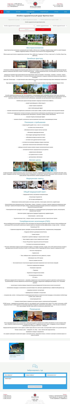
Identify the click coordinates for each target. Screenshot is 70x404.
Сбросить (27, 29)
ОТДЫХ (8, 11)
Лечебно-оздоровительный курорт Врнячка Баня (35, 22)
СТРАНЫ (56, 11)
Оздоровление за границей (13, 19)
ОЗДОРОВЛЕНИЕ (30, 11)
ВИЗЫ (65, 11)
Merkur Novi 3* (13, 355)
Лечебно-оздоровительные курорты (30, 19)
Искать (43, 29)
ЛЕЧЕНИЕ (18, 11)
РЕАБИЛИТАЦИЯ (44, 11)
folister (35, 5)
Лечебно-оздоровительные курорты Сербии (49, 19)
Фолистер (35, 396)
